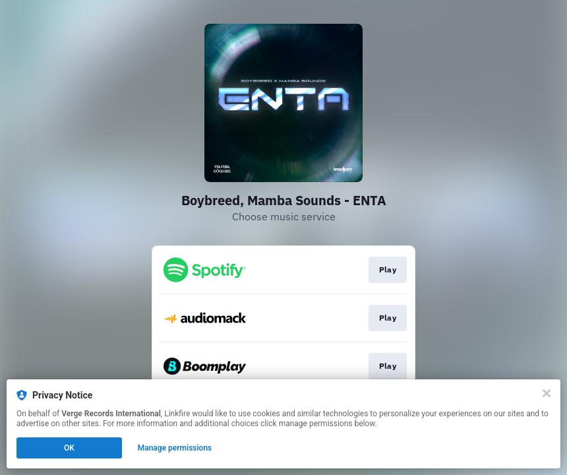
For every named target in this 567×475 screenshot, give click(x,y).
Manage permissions (175, 448)
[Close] (546, 393)
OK (69, 448)
